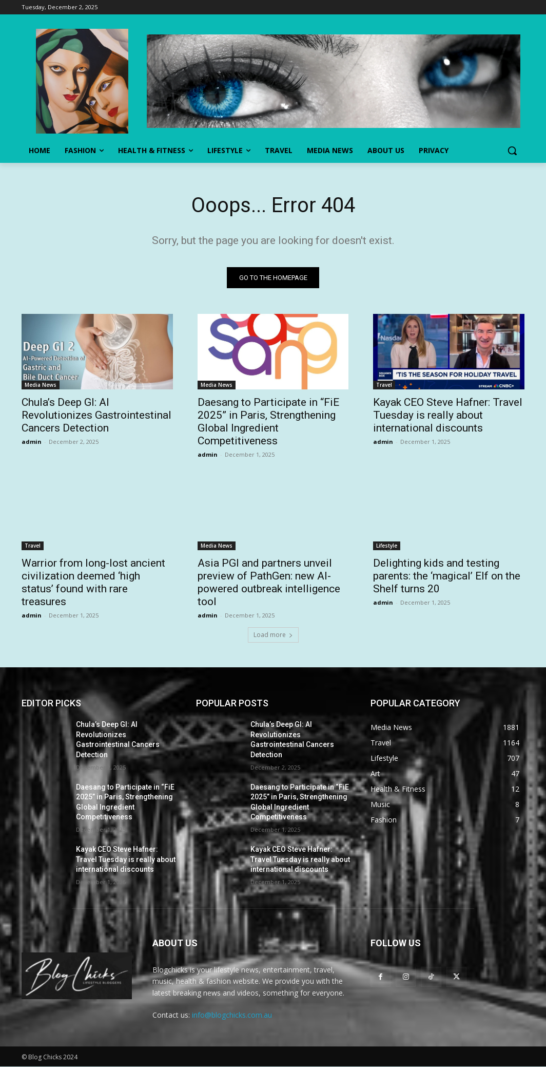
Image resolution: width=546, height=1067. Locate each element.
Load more (273, 635)
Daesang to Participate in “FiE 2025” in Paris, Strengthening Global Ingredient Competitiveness (268, 421)
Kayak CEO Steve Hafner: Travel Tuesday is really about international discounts (447, 415)
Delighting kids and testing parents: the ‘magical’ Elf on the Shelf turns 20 (446, 576)
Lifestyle (386, 546)
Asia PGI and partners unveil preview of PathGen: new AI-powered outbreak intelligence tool (269, 582)
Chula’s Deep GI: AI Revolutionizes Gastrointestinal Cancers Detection (96, 415)
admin (32, 441)
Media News (40, 384)
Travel (384, 384)
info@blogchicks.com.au (232, 1015)
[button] (512, 150)
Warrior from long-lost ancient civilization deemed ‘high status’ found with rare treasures (93, 582)
